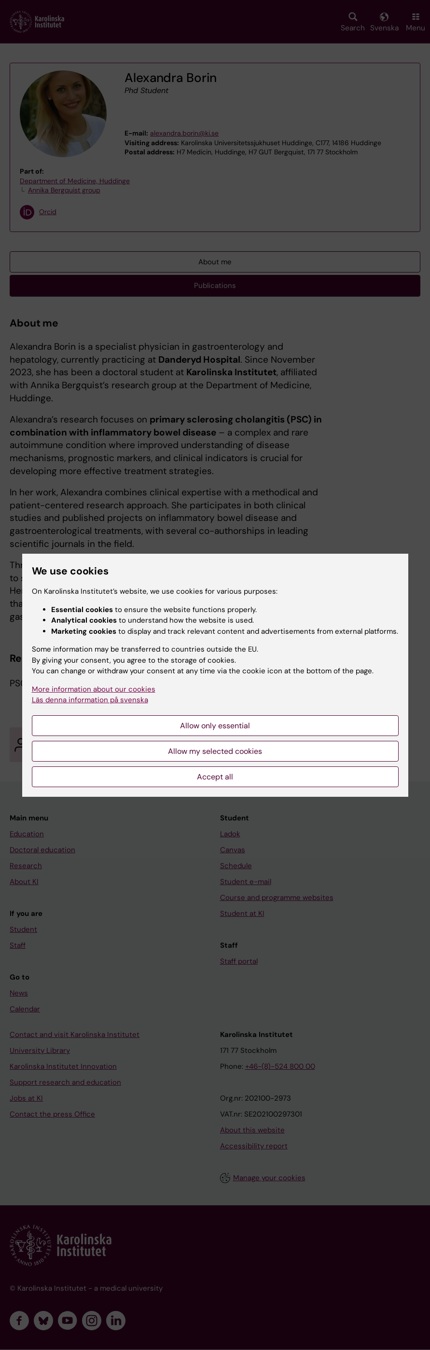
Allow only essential (215, 726)
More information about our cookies (93, 689)
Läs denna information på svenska (90, 700)
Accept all (215, 777)
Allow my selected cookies (215, 751)
